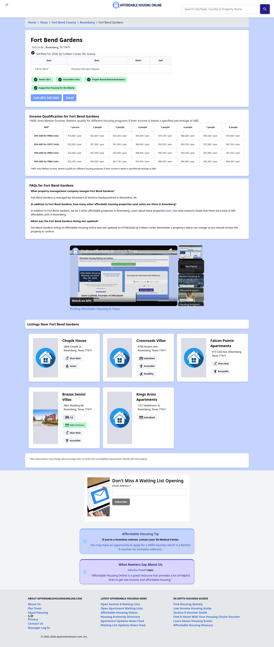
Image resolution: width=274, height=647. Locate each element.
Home (32, 22)
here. (169, 210)
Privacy (33, 619)
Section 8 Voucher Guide (190, 612)
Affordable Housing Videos (119, 612)
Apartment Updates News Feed (122, 621)
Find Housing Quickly (188, 604)
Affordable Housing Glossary (193, 625)
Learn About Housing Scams (192, 621)
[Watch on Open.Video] (81, 300)
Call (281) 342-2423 (46, 98)
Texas (44, 22)
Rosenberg (87, 22)
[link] (75, 251)
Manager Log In (39, 628)
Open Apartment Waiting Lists (122, 608)
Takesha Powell (137, 570)
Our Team (34, 608)
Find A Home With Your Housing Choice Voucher (206, 617)
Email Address (121, 485)
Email (70, 98)
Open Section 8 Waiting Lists (120, 604)
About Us (34, 604)
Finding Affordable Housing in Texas (109, 251)
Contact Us (35, 623)
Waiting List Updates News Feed (123, 625)
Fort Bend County (64, 22)
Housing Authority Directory (120, 617)
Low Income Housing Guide (192, 608)
